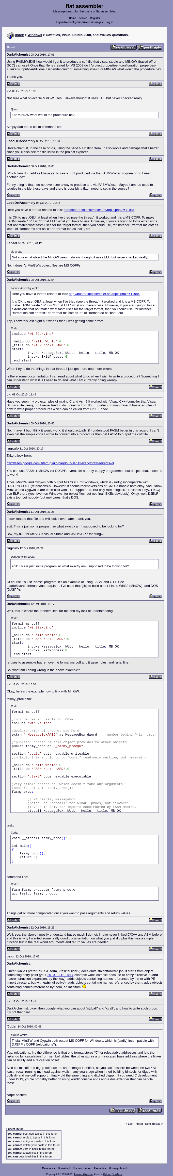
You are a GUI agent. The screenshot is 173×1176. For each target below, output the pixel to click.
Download (64, 1168)
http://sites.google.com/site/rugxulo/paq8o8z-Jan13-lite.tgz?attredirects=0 (60, 463)
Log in (109, 22)
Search (83, 18)
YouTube (117, 1174)
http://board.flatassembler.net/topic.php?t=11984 (99, 210)
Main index (48, 1168)
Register (95, 18)
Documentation (82, 1168)
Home (72, 18)
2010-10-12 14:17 (60, 975)
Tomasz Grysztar (83, 1174)
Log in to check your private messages (79, 22)
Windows (35, 35)
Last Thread (135, 1123)
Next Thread (153, 1123)
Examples (100, 1168)
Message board (118, 1168)
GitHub (107, 1174)
